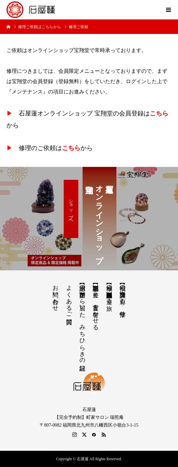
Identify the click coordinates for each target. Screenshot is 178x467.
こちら (159, 113)
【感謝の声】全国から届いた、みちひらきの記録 (82, 321)
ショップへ (71, 209)
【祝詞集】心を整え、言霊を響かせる (95, 304)
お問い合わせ (55, 294)
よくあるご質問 (69, 298)
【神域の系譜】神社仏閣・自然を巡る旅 (109, 291)
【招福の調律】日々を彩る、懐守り (122, 297)
